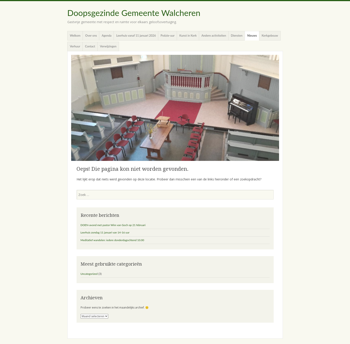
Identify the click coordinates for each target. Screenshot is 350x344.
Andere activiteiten (213, 35)
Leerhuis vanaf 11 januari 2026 (136, 35)
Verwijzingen (108, 46)
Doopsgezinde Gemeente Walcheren (133, 13)
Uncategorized (89, 273)
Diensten (236, 35)
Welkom (75, 35)
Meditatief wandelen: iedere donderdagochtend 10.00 (112, 240)
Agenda (107, 35)
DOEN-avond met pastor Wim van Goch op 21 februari (113, 225)
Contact (90, 46)
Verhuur (75, 46)
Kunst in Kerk (188, 35)
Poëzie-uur (167, 35)
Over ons (91, 35)
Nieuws (252, 35)
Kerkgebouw (270, 35)
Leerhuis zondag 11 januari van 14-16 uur (105, 232)
